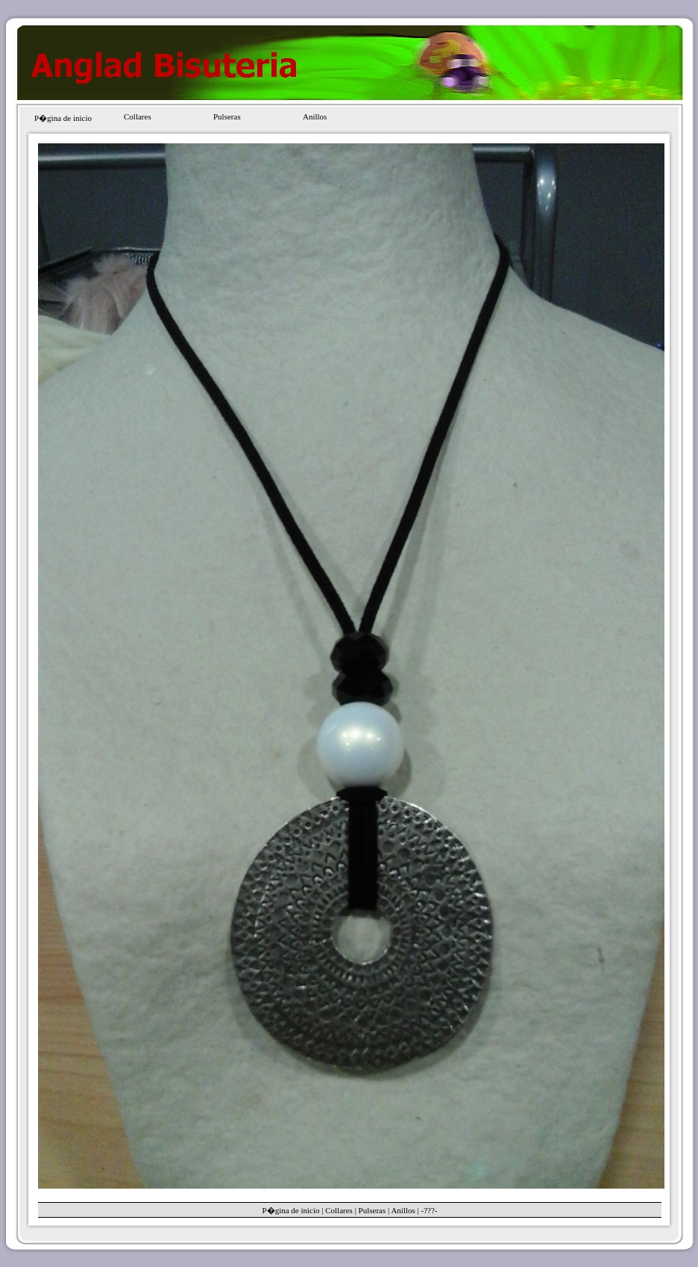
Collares (137, 116)
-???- (429, 1210)
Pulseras (227, 116)
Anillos (315, 116)
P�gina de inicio (63, 117)
